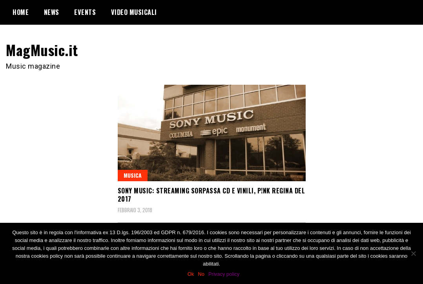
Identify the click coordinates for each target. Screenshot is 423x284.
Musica (133, 175)
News (51, 12)
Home (21, 12)
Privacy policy (223, 274)
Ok (191, 274)
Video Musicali (134, 12)
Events (85, 12)
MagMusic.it (42, 49)
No (201, 274)
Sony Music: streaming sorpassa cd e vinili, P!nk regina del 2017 (211, 195)
